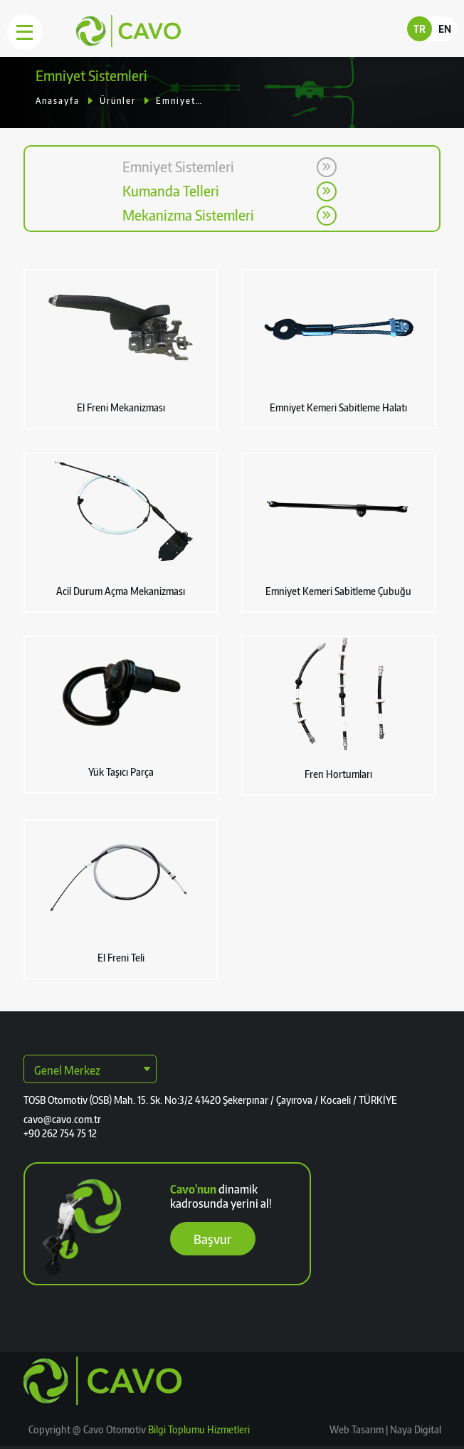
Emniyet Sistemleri (179, 100)
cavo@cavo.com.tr (62, 1119)
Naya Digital (414, 1429)
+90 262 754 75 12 (60, 1133)
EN (444, 29)
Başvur (212, 1239)
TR (419, 29)
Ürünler (118, 100)
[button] (121, 349)
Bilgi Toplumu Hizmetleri (199, 1429)
